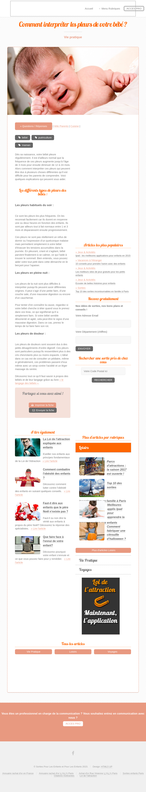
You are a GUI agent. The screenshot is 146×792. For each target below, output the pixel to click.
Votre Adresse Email (87, 315)
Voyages (85, 569)
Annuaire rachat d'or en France (17, 773)
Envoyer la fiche (45, 410)
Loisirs (84, 447)
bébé (25, 137)
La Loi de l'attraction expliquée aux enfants (56, 443)
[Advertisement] (107, 186)
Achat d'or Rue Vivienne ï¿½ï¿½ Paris (98, 773)
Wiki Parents (61, 126)
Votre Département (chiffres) (91, 331)
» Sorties (81, 287)
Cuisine (74, 126)
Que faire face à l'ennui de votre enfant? (53, 541)
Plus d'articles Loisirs (103, 550)
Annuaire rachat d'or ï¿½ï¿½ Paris (56, 773)
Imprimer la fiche (44, 405)
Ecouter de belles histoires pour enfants (96, 283)
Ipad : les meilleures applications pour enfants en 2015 (103, 255)
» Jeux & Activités (85, 252)
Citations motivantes (64, 775)
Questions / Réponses (34, 126)
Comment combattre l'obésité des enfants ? (56, 473)
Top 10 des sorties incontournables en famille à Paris (102, 291)
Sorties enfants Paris (133, 773)
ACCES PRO (73, 723)
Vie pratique (73, 37)
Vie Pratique (88, 560)
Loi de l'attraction (88, 775)
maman (26, 145)
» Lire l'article (50, 461)
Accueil (89, 8)
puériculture (45, 137)
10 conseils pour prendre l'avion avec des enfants (100, 263)
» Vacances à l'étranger (89, 260)
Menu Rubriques (111, 8)
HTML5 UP (106, 766)
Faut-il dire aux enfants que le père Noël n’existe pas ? (55, 507)
